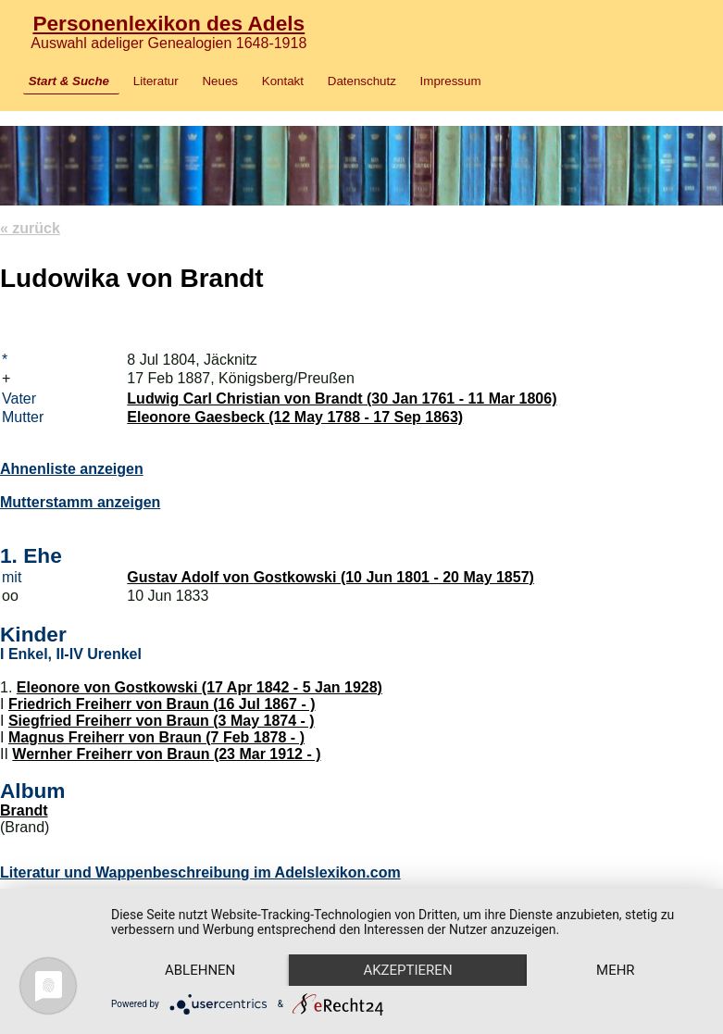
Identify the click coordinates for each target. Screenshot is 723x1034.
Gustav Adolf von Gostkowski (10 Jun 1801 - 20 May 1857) (330, 577)
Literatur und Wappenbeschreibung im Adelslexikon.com (200, 872)
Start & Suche (69, 81)
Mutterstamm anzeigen (80, 502)
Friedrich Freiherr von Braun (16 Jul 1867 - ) (162, 704)
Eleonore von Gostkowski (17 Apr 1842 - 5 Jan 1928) (199, 687)
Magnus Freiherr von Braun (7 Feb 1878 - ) (156, 737)
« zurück (30, 228)
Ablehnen (200, 970)
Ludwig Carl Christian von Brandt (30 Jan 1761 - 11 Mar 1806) (341, 398)
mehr (615, 970)
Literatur (156, 81)
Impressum (450, 81)
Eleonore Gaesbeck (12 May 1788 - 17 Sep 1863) (295, 417)
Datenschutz (362, 81)
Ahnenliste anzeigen (71, 469)
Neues (220, 81)
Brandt (24, 810)
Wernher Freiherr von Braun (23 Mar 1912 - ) (166, 754)
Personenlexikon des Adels (168, 23)
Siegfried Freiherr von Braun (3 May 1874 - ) (161, 721)
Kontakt (283, 81)
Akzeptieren (407, 970)
